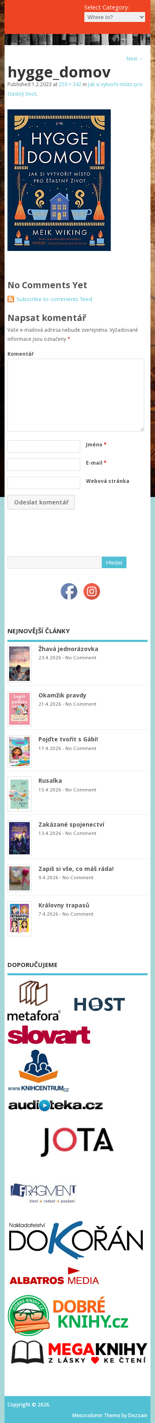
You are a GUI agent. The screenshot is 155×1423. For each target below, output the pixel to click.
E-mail (96, 462)
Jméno (96, 444)
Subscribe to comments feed (54, 299)
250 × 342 (70, 84)
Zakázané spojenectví (71, 824)
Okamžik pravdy (62, 695)
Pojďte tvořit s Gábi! (68, 739)
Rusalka (50, 780)
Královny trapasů (63, 905)
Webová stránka (107, 481)
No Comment (80, 657)
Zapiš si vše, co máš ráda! (76, 869)
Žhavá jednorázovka (68, 649)
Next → (134, 58)
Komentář (20, 353)
